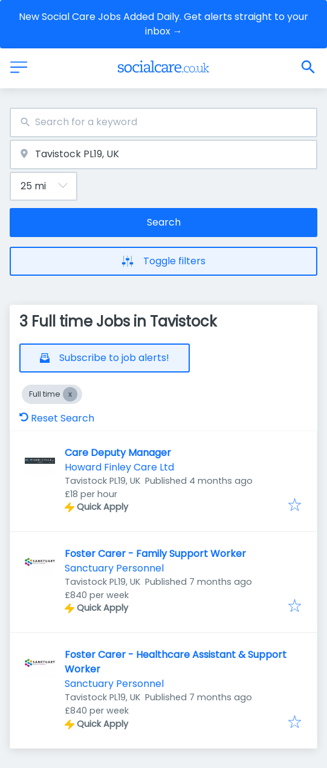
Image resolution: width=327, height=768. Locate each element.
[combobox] (163, 122)
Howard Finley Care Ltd (119, 467)
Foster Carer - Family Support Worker (155, 554)
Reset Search (56, 418)
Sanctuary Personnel (114, 568)
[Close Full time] (70, 394)
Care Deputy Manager (118, 453)
